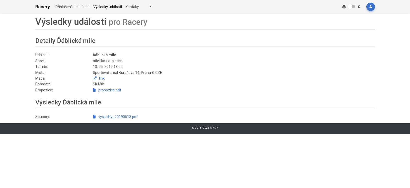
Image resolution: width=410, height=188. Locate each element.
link (99, 78)
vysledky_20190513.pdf (115, 117)
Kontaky (132, 7)
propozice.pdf (107, 90)
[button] (370, 7)
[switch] (351, 6)
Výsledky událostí (107, 7)
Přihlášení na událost (72, 7)
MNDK (214, 128)
